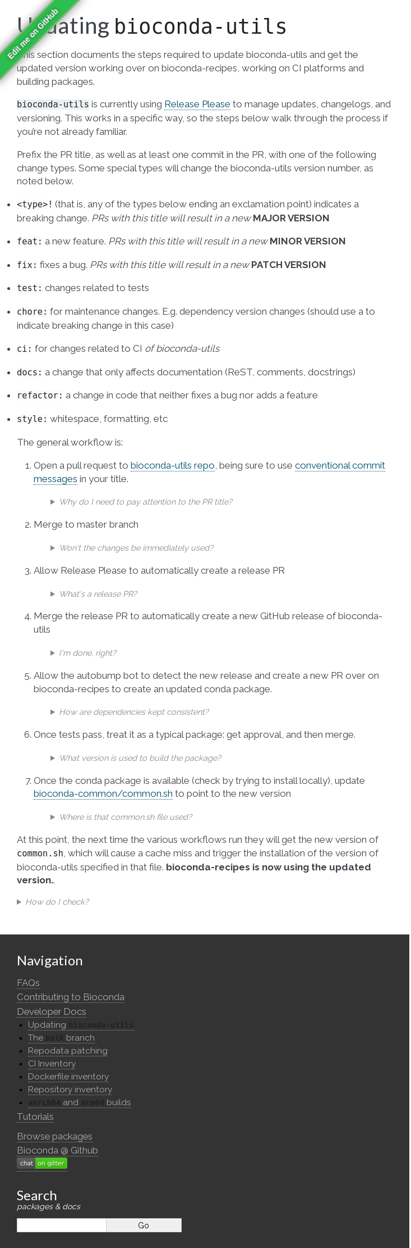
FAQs (28, 982)
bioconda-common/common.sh (103, 793)
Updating (81, 1025)
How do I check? (57, 901)
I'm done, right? (87, 652)
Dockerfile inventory (68, 1077)
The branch (61, 1038)
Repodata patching (68, 1051)
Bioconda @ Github (57, 1150)
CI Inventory (52, 1064)
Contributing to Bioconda (70, 996)
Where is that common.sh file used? (125, 817)
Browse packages (55, 1136)
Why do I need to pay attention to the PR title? (145, 501)
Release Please (197, 104)
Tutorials (35, 1116)
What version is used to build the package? (140, 758)
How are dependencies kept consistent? (134, 711)
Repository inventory (70, 1089)
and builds (79, 1102)
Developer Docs (51, 1011)
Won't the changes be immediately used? (136, 547)
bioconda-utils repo (173, 465)
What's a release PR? (98, 593)
